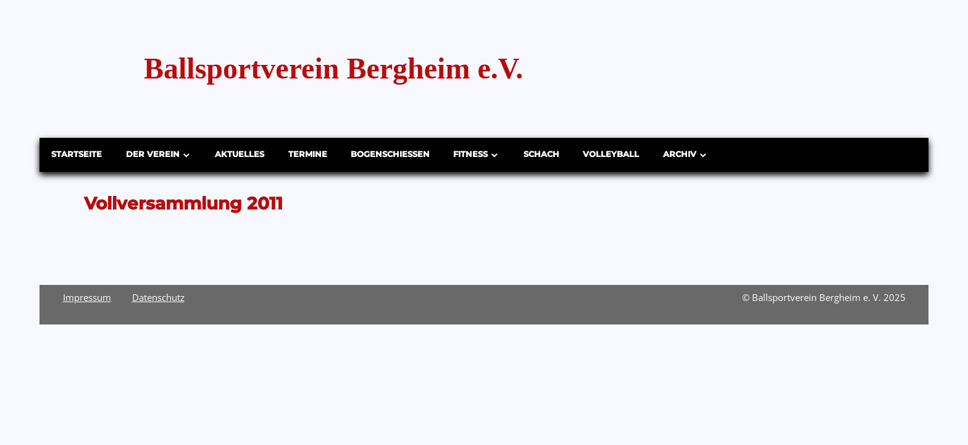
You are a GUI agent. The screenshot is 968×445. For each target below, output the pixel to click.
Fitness (470, 154)
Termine (307, 154)
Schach (541, 154)
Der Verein (153, 154)
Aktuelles (239, 154)
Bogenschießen (390, 154)
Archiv (679, 154)
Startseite (76, 154)
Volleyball (611, 154)
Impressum (87, 297)
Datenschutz (158, 297)
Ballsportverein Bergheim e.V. (333, 68)
